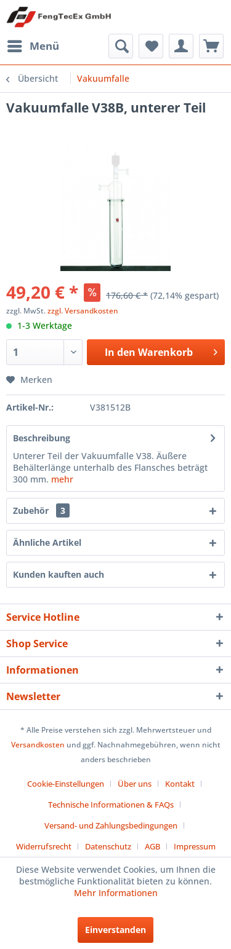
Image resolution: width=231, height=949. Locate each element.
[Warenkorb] (211, 46)
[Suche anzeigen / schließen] (120, 46)
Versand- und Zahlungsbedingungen (110, 825)
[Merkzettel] (151, 46)
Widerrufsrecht (43, 846)
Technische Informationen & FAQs (111, 804)
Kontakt (180, 783)
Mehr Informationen (116, 893)
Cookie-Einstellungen (65, 783)
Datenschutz (108, 846)
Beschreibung (41, 438)
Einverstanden (115, 929)
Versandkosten (38, 744)
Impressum (195, 846)
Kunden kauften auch (58, 574)
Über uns (135, 783)
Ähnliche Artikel (47, 542)
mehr (62, 479)
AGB (152, 846)
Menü (33, 44)
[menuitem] (32, 46)
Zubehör (41, 510)
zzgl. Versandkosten (82, 310)
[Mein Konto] (181, 46)
